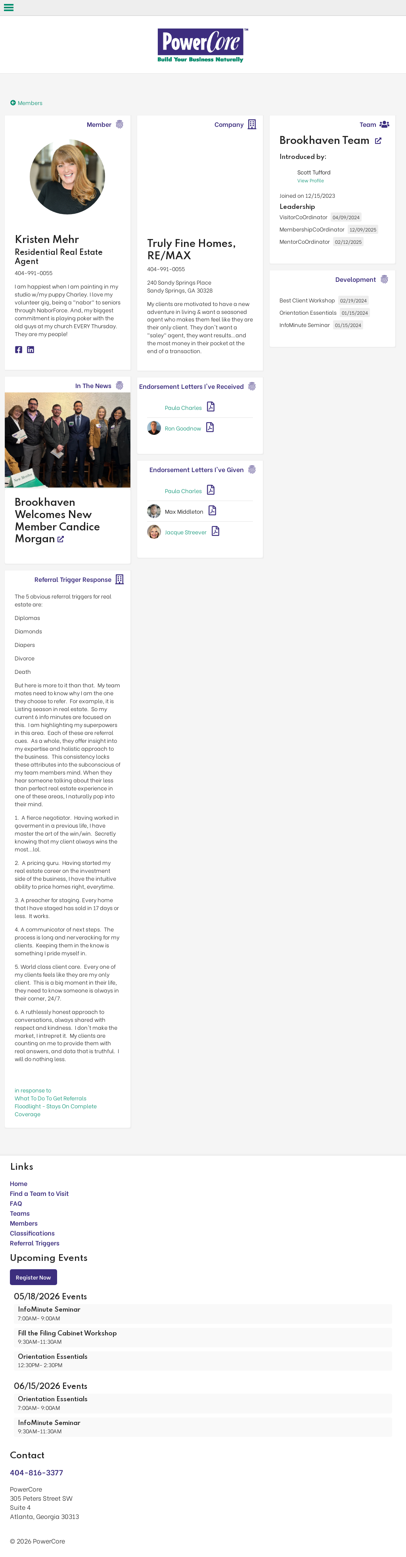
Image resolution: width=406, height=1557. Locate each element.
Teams (20, 1212)
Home (18, 1183)
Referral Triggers (34, 1242)
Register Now (33, 1277)
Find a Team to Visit (39, 1192)
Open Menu (8, 7)
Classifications (32, 1232)
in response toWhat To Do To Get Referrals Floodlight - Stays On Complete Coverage (56, 1102)
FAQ (16, 1202)
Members (24, 1222)
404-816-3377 (36, 1472)
